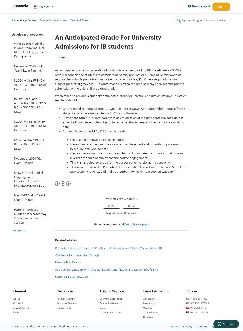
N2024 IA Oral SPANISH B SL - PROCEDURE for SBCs (29, 144)
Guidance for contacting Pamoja (77, 255)
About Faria (149, 298)
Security (202, 326)
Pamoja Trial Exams (68, 262)
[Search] (202, 20)
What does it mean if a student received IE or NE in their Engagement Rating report (30, 49)
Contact (147, 307)
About (16, 298)
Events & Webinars (110, 303)
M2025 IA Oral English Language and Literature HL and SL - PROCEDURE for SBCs (29, 179)
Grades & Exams (80, 20)
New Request (199, 6)
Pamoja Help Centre (24, 20)
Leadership (149, 303)
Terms (174, 326)
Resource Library (66, 298)
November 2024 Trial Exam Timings (28, 160)
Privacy (187, 326)
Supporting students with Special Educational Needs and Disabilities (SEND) (107, 269)
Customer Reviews (67, 303)
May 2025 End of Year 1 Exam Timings (29, 197)
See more (18, 230)
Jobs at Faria (150, 312)
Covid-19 (18, 303)
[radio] (111, 206)
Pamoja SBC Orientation (71, 276)
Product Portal (64, 307)
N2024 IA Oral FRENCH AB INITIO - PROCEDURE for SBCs (30, 84)
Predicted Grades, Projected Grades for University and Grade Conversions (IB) (108, 248)
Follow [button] (62, 57)
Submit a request (137, 224)
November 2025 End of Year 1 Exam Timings (29, 68)
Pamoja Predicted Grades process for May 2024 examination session (30, 215)
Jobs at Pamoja (21, 307)
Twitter (63, 183)
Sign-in (221, 7)
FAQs (16, 312)
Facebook (57, 183)
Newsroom (149, 316)
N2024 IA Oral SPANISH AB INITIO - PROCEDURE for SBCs (30, 125)
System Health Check (111, 312)
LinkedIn (68, 183)
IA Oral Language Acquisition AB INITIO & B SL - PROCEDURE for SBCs (30, 105)
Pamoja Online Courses (53, 20)
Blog (102, 307)
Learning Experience (111, 298)
